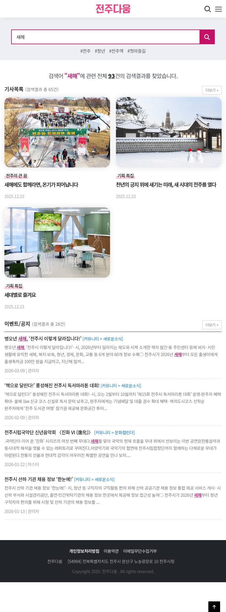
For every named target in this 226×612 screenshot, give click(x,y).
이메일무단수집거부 (140, 551)
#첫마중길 (136, 50)
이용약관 (111, 551)
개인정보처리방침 (84, 551)
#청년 (100, 50)
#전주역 (116, 50)
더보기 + (211, 90)
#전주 (85, 50)
